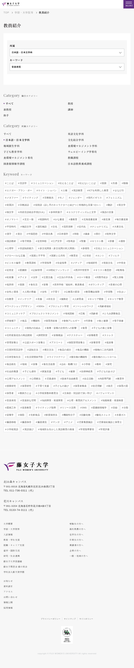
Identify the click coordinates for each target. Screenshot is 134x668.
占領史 (87, 255)
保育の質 (123, 386)
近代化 (82, 226)
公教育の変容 (72, 291)
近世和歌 (42, 241)
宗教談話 (24, 205)
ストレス (108, 335)
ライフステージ (56, 357)
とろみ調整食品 (112, 313)
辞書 (111, 241)
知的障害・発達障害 (52, 400)
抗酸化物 (86, 415)
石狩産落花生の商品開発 (19, 335)
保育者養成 (80, 386)
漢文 (19, 234)
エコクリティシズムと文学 (82, 212)
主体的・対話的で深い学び (78, 393)
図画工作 (11, 407)
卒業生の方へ (76, 539)
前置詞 (10, 205)
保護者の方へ (76, 545)
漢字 (8, 234)
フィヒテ (115, 255)
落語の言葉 (107, 212)
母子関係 (26, 241)
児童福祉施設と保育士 (110, 422)
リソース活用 (68, 407)
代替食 (89, 320)
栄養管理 (95, 342)
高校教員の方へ (77, 528)
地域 (24, 364)
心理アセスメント (15, 378)
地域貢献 (69, 313)
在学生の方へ (76, 534)
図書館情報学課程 (14, 163)
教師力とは (25, 393)
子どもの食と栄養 (102, 328)
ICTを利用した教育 (98, 190)
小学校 (87, 364)
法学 (34, 277)
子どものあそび (106, 371)
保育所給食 (51, 320)
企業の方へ (75, 550)
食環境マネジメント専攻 (18, 157)
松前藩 (10, 277)
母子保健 (118, 320)
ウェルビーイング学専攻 (82, 151)
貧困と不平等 (38, 255)
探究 (109, 364)
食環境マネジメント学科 (82, 146)
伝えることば (66, 183)
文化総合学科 (76, 140)
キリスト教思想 (103, 270)
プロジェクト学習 (59, 306)
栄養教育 (93, 335)
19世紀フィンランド (58, 270)
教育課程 (31, 263)
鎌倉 (87, 234)
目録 (114, 407)
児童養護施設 (85, 422)
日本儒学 (63, 234)
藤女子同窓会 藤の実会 (15, 566)
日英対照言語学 (14, 349)
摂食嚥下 (11, 320)
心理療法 (35, 378)
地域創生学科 (12, 146)
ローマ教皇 (84, 277)
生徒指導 (62, 263)
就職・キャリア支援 (14, 545)
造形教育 (26, 407)
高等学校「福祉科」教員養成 (69, 284)
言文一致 (29, 219)
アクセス (8, 591)
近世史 (10, 270)
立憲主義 (48, 277)
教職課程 (73, 157)
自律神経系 (87, 371)
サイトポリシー (86, 619)
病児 (110, 386)
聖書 (83, 241)
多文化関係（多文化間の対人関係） (58, 248)
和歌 (76, 234)
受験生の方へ (76, 523)
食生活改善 (49, 364)
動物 (125, 183)
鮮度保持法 (51, 415)
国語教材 (11, 241)
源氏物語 (42, 226)
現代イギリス (95, 197)
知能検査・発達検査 (112, 400)
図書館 (23, 270)
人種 (64, 190)
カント (100, 255)
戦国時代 (44, 219)
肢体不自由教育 (69, 378)
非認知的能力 (26, 248)
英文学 (122, 205)
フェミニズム (114, 197)
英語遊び (29, 429)
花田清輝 (68, 226)
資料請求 (8, 586)
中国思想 (32, 234)
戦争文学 (111, 234)
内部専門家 (105, 378)
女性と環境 (12, 291)
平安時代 (11, 226)
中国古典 (48, 234)
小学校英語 (12, 429)
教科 (98, 364)
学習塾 (109, 291)
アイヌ (23, 277)
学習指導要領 (87, 429)
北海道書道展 (90, 219)
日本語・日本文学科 (18, 140)
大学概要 (8, 523)
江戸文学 (57, 241)
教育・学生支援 (12, 539)
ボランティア (97, 284)
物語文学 (26, 226)
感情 (122, 241)
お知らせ (8, 580)
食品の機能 (83, 349)
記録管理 (37, 270)
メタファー (12, 197)
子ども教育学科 (13, 151)
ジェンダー (76, 197)
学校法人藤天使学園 (14, 571)
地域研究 (92, 263)
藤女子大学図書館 (13, 561)
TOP (6, 12)
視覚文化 (108, 263)
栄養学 (10, 415)
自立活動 (89, 378)
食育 (84, 328)
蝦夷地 (120, 270)
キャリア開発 (96, 299)
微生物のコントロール (104, 357)
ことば (10, 183)
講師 (70, 109)
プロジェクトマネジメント (45, 313)
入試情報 (8, 534)
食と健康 (103, 320)
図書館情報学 (99, 407)
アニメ (69, 422)
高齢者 (94, 313)
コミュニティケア (15, 313)
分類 (125, 407)
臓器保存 (26, 422)
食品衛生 (11, 364)
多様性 (86, 248)
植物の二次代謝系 (103, 349)
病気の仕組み (33, 328)
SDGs (40, 306)
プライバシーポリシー (50, 619)
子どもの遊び (61, 386)
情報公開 (8, 602)
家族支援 (46, 371)
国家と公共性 (58, 255)
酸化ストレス (103, 415)
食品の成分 (65, 349)
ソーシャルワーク (83, 306)
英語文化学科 (76, 134)
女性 (44, 291)
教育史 (74, 255)
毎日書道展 (122, 219)
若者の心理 (116, 284)
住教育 (10, 299)
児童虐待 (51, 378)
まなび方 (119, 190)
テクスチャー (75, 335)
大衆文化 (118, 226)
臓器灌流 (42, 422)
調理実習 (42, 335)
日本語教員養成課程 (80, 163)
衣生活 (51, 299)
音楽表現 (11, 400)
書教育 (73, 219)
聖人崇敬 (118, 277)
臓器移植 (11, 422)
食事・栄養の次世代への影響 (61, 328)
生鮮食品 (35, 415)
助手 (6, 115)
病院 (21, 415)
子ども (60, 371)
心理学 (10, 248)
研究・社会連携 (12, 555)
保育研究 (26, 386)
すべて (10, 103)
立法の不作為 (65, 277)
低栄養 (109, 342)
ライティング (31, 197)
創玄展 (106, 219)
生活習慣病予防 (34, 357)
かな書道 (59, 219)
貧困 (104, 183)
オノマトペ (12, 219)
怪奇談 (71, 241)
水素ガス (121, 415)
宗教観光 (49, 197)
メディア (77, 263)
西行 (97, 234)
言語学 (23, 183)
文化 (54, 226)
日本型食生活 (13, 357)
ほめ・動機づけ (69, 364)
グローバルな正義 (15, 255)
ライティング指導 (46, 407)
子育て (56, 291)
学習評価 (105, 429)
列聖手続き (102, 277)
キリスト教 (97, 241)
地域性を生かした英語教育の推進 (56, 429)
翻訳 (110, 205)
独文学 (10, 212)
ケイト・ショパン (47, 190)
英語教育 (78, 190)
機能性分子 (69, 415)
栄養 (45, 284)
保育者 (10, 393)
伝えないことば (87, 183)
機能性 (36, 320)
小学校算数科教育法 (47, 393)
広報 (82, 313)
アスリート (57, 342)
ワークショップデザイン (19, 306)
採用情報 (8, 607)
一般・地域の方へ (78, 555)
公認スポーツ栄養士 (34, 342)
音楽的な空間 (28, 400)
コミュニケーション (43, 183)
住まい (122, 291)
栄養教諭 (58, 335)
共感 (114, 183)
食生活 (33, 284)
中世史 (122, 263)
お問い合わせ (11, 596)
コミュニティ (13, 328)
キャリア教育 (116, 299)
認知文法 (33, 349)
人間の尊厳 (30, 291)
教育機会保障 (92, 291)
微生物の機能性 (79, 357)
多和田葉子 (56, 212)
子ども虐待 (30, 371)
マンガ (56, 422)
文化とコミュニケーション (109, 248)
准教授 (7, 109)
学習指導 (46, 263)
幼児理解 (97, 386)
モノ (61, 197)
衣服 (39, 299)
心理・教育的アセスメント (82, 400)
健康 (72, 371)
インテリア (25, 299)
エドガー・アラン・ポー (19, 190)
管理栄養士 (12, 342)
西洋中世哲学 (82, 270)
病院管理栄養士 (76, 342)
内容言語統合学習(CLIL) (32, 212)
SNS (84, 407)
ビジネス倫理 (13, 263)
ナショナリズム (99, 226)
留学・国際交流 (12, 550)
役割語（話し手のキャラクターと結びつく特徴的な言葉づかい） (68, 205)
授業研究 (11, 386)
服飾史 (64, 299)
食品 (24, 320)
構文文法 (49, 349)
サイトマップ (70, 619)
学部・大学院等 (24, 12)
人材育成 (79, 299)
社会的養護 (12, 371)
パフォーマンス (105, 393)
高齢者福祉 (105, 306)
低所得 (10, 284)
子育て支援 (43, 386)
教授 (70, 103)
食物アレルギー (71, 320)
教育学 (120, 378)
